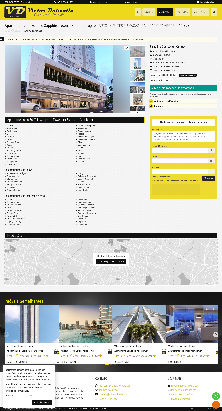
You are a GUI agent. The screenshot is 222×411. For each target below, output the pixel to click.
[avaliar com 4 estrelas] (15, 30)
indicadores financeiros (184, 390)
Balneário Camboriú (162, 46)
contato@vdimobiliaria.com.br (115, 394)
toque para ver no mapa (111, 261)
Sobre (148, 12)
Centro (180, 46)
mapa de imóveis (180, 398)
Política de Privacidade (101, 409)
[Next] (215, 334)
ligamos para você (109, 390)
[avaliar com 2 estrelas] (9, 30)
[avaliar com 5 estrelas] (19, 30)
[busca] (214, 12)
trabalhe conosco (108, 398)
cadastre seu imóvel (182, 394)
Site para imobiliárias (198, 409)
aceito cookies (42, 402)
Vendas (165, 12)
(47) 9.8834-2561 (65, 2)
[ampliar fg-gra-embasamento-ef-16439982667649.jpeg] (59, 79)
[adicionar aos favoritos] (53, 359)
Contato (200, 12)
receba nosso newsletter (184, 385)
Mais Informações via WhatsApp (172, 87)
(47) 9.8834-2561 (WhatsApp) (115, 385)
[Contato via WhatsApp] (216, 396)
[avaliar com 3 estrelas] (12, 30)
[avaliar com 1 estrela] (6, 30)
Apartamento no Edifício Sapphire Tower (37, 25)
